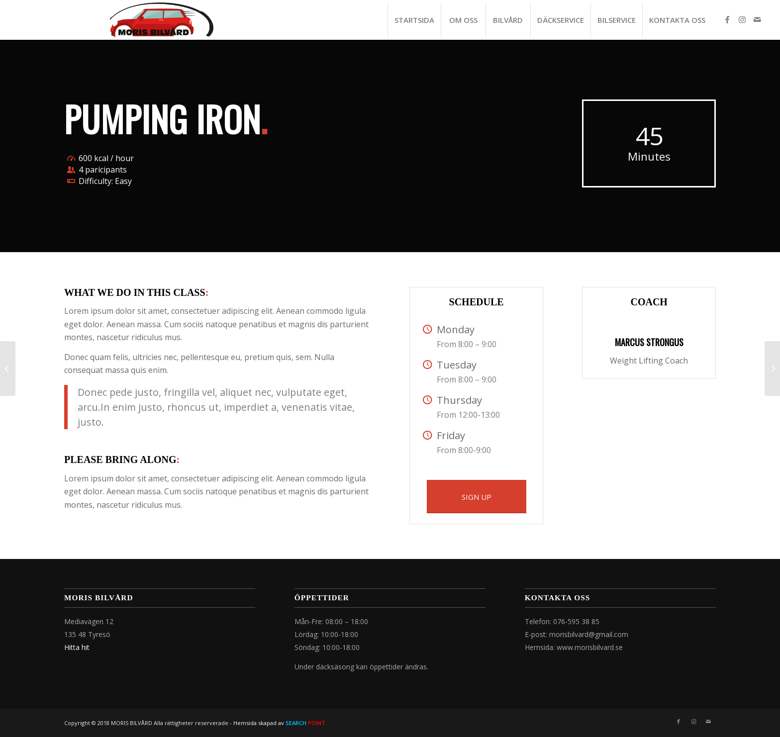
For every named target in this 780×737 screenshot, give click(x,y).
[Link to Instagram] (742, 19)
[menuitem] (414, 19)
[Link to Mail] (757, 19)
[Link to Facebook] (727, 19)
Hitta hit (77, 647)
